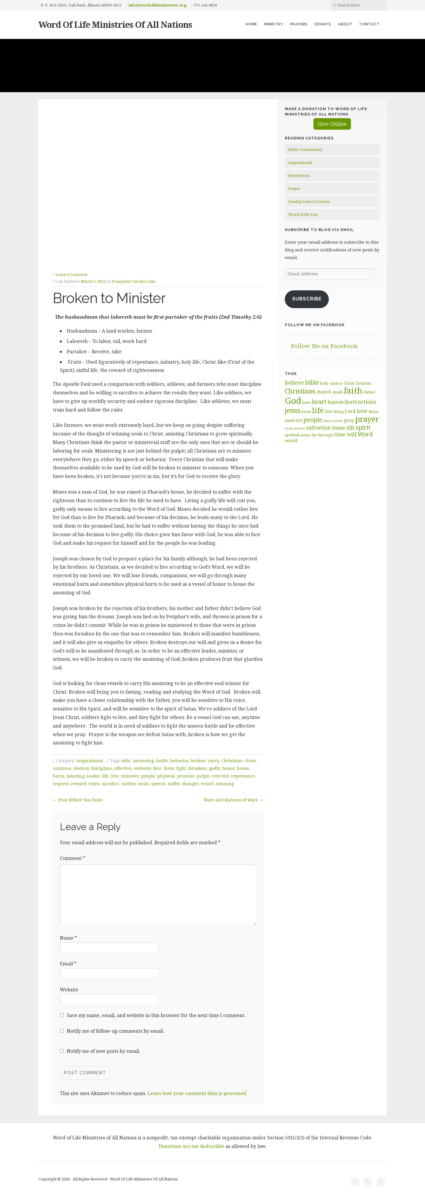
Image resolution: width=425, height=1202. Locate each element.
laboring (75, 776)
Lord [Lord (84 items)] (350, 411)
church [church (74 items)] (323, 392)
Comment (72, 858)
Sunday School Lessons (309, 201)
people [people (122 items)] (312, 419)
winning (225, 783)
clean (250, 760)
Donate (323, 24)
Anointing (143, 760)
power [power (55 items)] (338, 421)
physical (166, 776)
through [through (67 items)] (325, 434)
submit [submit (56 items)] (305, 435)
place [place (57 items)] (327, 420)
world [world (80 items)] (291, 440)
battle (162, 760)
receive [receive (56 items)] (299, 428)
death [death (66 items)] (338, 392)
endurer (142, 768)
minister (130, 776)
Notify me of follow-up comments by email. (115, 1031)
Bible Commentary (305, 149)
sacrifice (110, 783)
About (345, 24)
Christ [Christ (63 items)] (349, 383)
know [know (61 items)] (306, 411)
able (126, 760)
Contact (369, 24)
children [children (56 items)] (336, 383)
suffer (174, 783)
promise (185, 776)
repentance (243, 776)
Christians (232, 760)
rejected (220, 776)
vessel (207, 783)
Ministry (273, 24)
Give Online (332, 124)
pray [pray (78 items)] (349, 420)
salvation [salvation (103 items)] (318, 427)
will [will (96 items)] (352, 434)
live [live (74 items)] (329, 411)
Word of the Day (303, 214)
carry (213, 760)
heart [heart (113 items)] (319, 402)
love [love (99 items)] (362, 410)
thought (190, 783)
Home (251, 24)
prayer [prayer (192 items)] (367, 419)
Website (69, 989)
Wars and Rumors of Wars (231, 800)
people (148, 776)
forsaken (197, 768)
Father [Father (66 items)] (369, 392)
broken (198, 760)
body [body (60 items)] (324, 383)
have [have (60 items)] (307, 402)
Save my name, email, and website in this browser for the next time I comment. (156, 1015)
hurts (58, 776)
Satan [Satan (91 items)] (338, 427)
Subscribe (307, 299)
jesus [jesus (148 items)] (292, 410)
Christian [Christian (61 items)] (363, 383)
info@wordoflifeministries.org (157, 5)
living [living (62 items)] (339, 411)
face (157, 768)
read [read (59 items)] (288, 428)
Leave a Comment (71, 274)
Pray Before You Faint (80, 800)
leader (93, 776)
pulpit (203, 776)
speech (158, 783)
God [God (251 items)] (293, 400)
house (243, 768)
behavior (179, 760)
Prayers (299, 24)
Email (68, 963)
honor (228, 768)
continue (62, 768)
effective (123, 768)
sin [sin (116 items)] (350, 427)
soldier (128, 783)
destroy (81, 768)
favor (169, 768)
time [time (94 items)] (340, 434)
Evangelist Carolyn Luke (134, 281)
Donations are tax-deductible (191, 1146)
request (61, 783)
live (115, 776)
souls (143, 783)
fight (181, 768)
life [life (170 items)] (318, 410)
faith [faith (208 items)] (353, 390)
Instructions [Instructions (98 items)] (361, 401)
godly (214, 768)
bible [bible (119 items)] (312, 382)
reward (78, 783)
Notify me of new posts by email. (103, 1051)
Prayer (294, 188)
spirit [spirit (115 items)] (363, 427)
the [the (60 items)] (314, 434)
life (105, 776)
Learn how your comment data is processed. (197, 1093)
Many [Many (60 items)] (374, 411)
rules (94, 783)
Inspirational (89, 760)
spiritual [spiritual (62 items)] (292, 434)
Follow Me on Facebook (315, 325)
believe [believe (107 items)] (294, 382)
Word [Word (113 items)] (365, 434)
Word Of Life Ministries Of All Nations (115, 24)
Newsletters (299, 175)
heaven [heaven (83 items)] (336, 402)
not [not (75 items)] (298, 420)
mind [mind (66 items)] (289, 420)
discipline (101, 768)
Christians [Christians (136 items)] (300, 391)
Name (68, 938)
